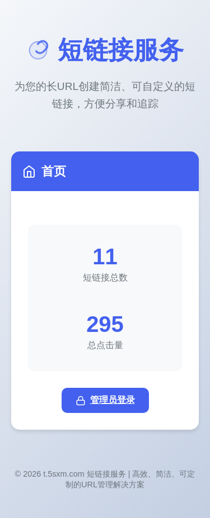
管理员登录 (105, 400)
